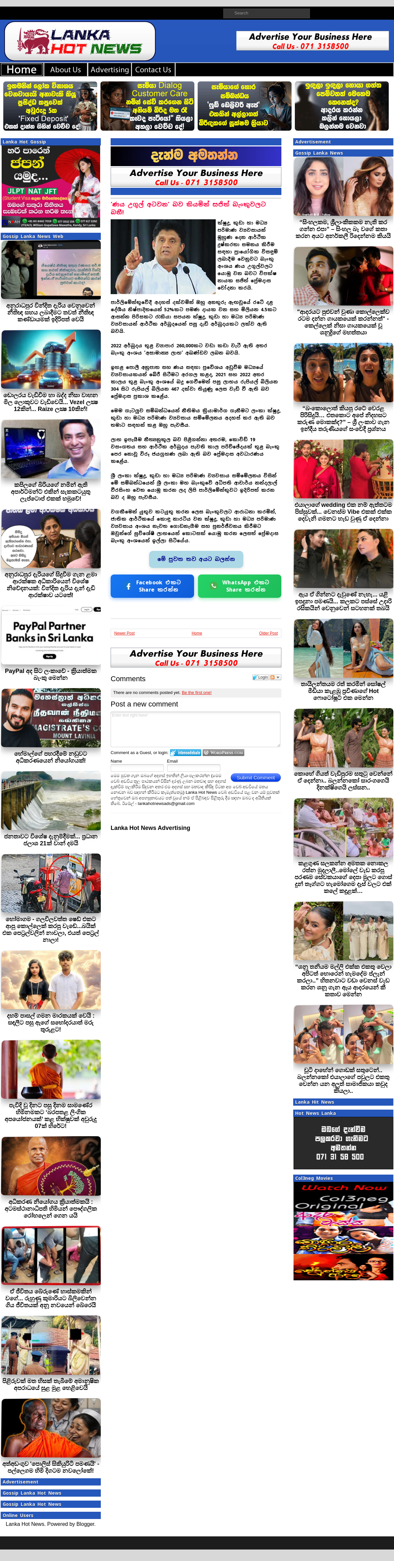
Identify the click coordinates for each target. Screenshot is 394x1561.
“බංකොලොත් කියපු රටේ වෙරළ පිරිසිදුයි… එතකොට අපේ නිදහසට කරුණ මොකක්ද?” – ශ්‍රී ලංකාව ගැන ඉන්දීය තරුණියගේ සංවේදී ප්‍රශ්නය (343, 418)
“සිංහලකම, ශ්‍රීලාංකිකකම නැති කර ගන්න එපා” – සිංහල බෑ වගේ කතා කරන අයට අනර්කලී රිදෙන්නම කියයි (343, 229)
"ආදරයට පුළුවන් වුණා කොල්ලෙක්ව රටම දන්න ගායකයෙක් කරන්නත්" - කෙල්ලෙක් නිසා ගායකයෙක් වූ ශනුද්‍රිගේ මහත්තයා (343, 322)
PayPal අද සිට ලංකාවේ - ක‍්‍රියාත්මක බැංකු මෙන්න (51, 674)
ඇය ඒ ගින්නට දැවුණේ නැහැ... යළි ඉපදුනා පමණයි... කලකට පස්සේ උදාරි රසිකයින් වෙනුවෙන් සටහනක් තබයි (343, 601)
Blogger (85, 1524)
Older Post (268, 633)
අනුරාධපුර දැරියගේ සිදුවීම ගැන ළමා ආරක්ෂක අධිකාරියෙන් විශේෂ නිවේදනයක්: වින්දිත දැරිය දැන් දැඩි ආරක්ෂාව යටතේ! (51, 584)
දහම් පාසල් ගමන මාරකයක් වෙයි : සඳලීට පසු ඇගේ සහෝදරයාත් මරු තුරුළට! (51, 1022)
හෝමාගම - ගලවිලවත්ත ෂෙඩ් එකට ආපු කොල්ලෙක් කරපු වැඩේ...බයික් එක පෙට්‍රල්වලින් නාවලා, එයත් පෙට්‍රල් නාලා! (50, 929)
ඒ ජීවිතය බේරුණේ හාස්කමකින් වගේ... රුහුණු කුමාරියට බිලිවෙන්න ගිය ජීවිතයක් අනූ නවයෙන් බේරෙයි (50, 1298)
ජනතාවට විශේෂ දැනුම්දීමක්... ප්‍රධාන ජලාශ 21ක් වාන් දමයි (51, 840)
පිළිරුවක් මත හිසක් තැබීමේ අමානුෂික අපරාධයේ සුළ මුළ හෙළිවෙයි (50, 1384)
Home (197, 633)
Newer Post (124, 633)
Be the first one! (197, 692)
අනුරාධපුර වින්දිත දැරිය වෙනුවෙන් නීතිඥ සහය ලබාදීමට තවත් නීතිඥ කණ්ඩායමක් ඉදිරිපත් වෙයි (50, 312)
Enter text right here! (195, 729)
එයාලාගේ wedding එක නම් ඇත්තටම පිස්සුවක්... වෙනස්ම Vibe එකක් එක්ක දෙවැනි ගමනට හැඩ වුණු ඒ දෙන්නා (343, 512)
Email (172, 761)
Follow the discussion (275, 677)
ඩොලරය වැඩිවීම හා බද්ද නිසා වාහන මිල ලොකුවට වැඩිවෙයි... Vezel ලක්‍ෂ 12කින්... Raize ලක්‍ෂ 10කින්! (50, 402)
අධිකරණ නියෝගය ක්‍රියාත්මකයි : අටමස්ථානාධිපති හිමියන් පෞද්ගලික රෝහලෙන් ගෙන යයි (51, 1209)
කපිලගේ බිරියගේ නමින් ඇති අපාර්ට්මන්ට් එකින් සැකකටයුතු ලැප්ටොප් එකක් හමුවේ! (50, 492)
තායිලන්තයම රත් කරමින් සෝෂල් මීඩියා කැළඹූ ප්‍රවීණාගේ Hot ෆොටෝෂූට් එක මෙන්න (343, 691)
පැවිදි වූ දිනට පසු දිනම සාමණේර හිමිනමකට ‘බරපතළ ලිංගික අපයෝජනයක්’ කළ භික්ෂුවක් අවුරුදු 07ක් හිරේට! (51, 1115)
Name (116, 761)
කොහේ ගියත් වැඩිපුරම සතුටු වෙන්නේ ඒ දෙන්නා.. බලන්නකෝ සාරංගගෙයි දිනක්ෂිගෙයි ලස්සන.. (343, 780)
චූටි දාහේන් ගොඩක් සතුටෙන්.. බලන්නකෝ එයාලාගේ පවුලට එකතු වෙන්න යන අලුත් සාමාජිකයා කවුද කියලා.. (343, 1080)
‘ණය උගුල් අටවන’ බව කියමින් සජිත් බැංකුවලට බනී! (188, 208)
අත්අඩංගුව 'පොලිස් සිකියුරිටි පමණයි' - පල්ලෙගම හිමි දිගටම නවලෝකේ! (50, 1467)
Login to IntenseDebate (185, 752)
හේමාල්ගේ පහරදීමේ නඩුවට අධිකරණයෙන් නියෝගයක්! (50, 757)
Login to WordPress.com (223, 752)
